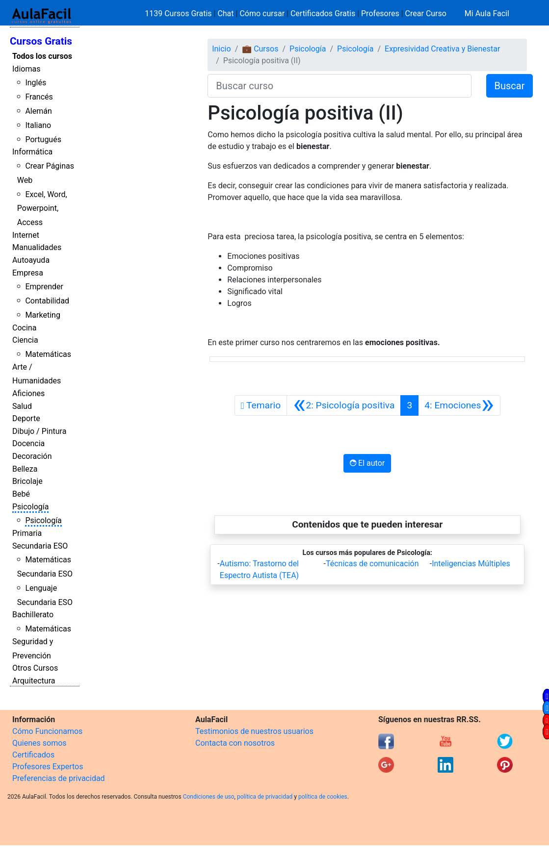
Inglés (35, 82)
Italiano (38, 125)
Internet (25, 235)
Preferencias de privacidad (58, 778)
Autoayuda (31, 260)
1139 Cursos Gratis (179, 13)
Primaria (27, 533)
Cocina (24, 327)
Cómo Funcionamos (47, 731)
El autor (367, 463)
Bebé (21, 494)
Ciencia (25, 340)
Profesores (380, 13)
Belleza (24, 469)
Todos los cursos (42, 56)
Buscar (510, 86)
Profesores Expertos (47, 766)
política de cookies (322, 796)
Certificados (33, 754)
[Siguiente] (459, 405)
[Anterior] (344, 405)
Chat (225, 13)
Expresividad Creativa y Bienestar (442, 48)
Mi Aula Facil (487, 13)
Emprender (44, 286)
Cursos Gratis (41, 41)
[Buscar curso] (339, 86)
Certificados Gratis (322, 13)
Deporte (26, 418)
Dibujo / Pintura (39, 431)
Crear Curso (425, 13)
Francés (38, 96)
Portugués (43, 139)
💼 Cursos (260, 48)
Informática (32, 151)
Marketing (42, 315)
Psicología (30, 506)
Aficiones (28, 393)
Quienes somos (39, 743)
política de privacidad (264, 796)
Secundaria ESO (40, 546)
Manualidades (36, 247)
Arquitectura (33, 680)
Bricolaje (27, 481)
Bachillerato (32, 614)
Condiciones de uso (209, 796)
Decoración (32, 456)
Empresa (27, 272)
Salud (22, 406)
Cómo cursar (262, 13)
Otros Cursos (35, 668)
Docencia (28, 443)
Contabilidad (47, 300)
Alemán (38, 111)
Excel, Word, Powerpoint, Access (42, 208)
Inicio (221, 48)
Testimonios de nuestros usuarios (254, 731)
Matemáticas (48, 354)
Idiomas (26, 69)
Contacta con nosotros (235, 743)
